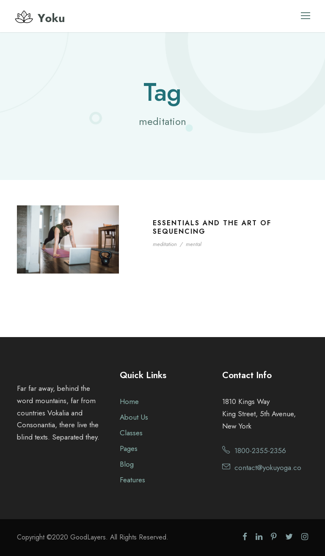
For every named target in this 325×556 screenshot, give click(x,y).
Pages (129, 448)
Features (132, 480)
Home (129, 401)
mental (193, 244)
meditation (165, 244)
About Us (134, 417)
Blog (127, 464)
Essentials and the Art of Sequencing (212, 227)
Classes (131, 433)
